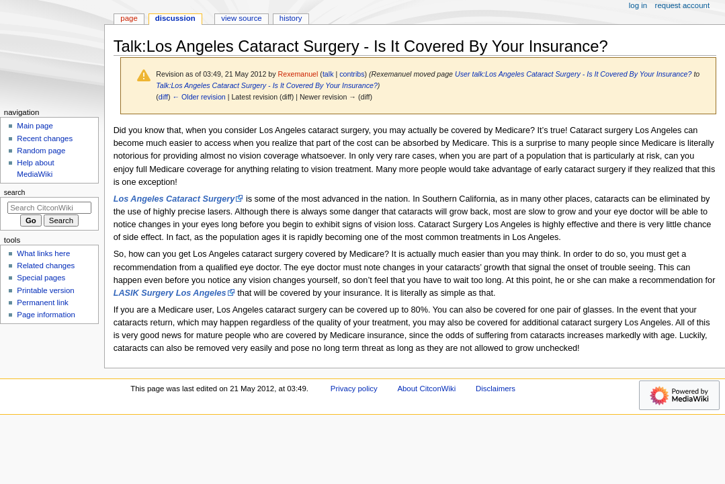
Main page (35, 126)
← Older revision (198, 97)
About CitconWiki (426, 389)
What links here (43, 253)
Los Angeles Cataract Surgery (174, 199)
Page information (46, 315)
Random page (41, 151)
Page (128, 18)
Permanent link (42, 302)
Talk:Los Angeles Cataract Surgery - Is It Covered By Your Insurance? (267, 85)
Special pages (41, 278)
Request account (682, 5)
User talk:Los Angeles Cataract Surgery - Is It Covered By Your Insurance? (573, 74)
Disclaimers (495, 389)
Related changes (46, 265)
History (291, 18)
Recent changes (45, 138)
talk (328, 74)
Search (15, 192)
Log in (638, 5)
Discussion (175, 18)
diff (163, 97)
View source (241, 18)
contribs (351, 74)
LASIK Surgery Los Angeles (170, 293)
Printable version (45, 290)
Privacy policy (354, 389)
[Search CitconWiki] (49, 208)
